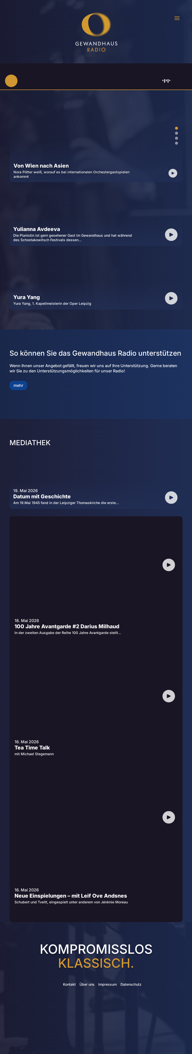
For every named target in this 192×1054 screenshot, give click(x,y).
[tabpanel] (96, 138)
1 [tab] (176, 128)
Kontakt (69, 984)
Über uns (87, 984)
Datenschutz (131, 984)
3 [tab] (176, 138)
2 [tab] (176, 133)
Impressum (107, 984)
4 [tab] (176, 143)
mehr (18, 385)
